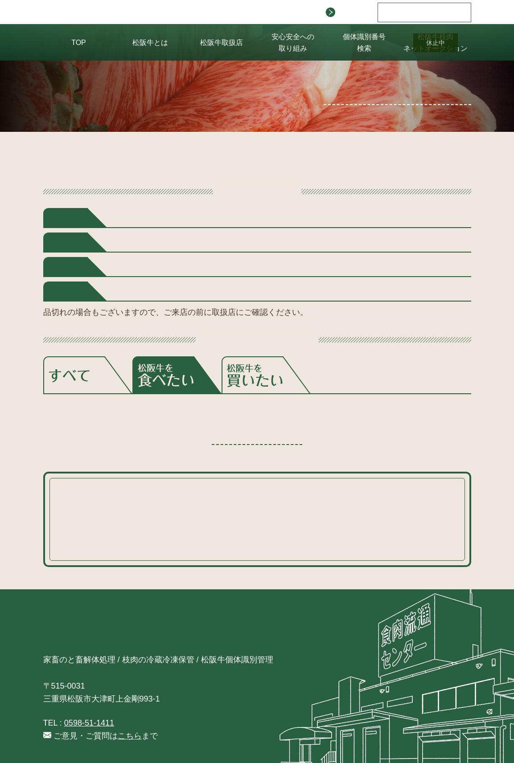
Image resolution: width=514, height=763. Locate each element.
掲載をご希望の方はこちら (405, 96)
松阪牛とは (150, 42)
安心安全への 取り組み (292, 42)
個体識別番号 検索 (364, 42)
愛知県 (165, 267)
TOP (78, 42)
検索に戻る (257, 432)
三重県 (204, 267)
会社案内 (347, 12)
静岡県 (128, 267)
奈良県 (204, 291)
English (442, 12)
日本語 (404, 12)
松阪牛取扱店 (221, 42)
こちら (185, 542)
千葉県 (128, 242)
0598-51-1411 (89, 722)
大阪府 (165, 291)
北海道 (128, 218)
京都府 (128, 291)
